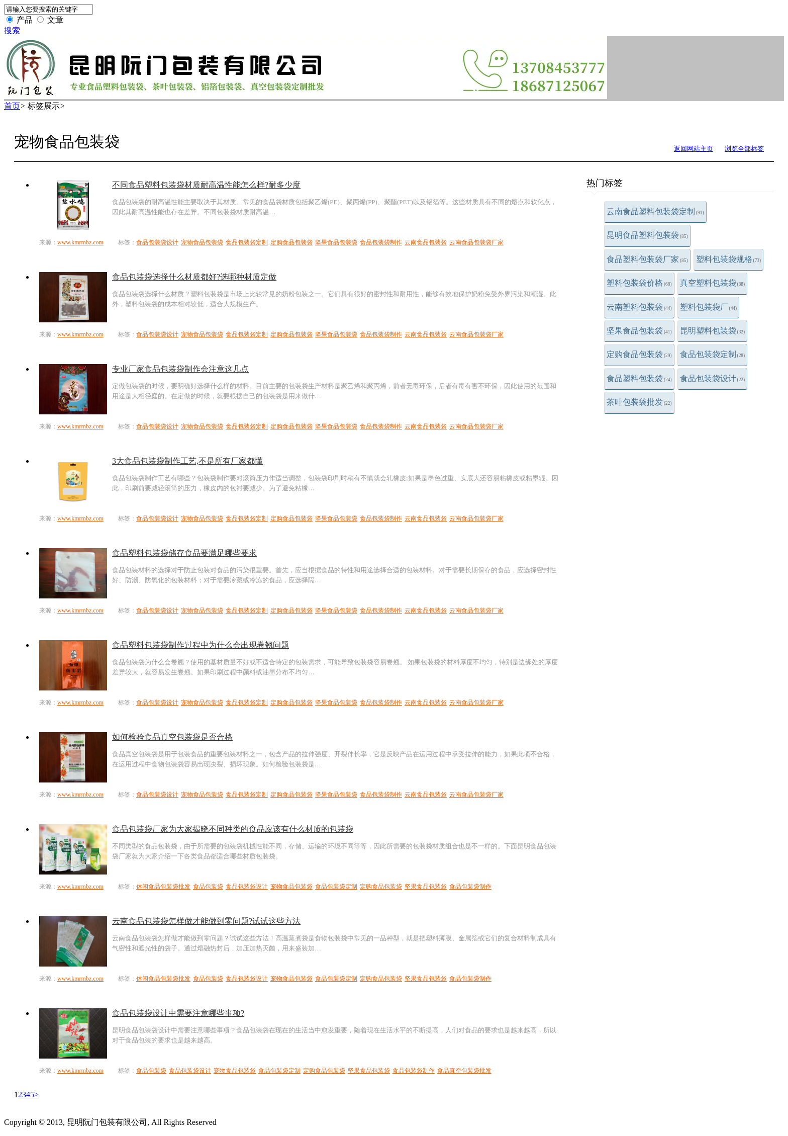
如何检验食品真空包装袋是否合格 (172, 737)
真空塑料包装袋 (712, 283)
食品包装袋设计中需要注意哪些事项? (178, 1013)
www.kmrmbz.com (80, 242)
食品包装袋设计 (712, 378)
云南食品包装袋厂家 (476, 242)
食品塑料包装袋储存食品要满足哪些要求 (184, 553)
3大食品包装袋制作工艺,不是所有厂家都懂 (187, 461)
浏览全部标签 (744, 148)
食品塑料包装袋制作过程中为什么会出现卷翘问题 (200, 645)
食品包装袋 (208, 886)
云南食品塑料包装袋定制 (655, 211)
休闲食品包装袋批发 (163, 886)
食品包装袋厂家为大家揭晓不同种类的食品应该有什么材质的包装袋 (232, 829)
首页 (12, 106)
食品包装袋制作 (381, 242)
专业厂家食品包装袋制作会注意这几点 (180, 369)
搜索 (12, 30)
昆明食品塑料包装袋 (647, 235)
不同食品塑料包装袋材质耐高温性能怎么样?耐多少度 (206, 185)
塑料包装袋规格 (728, 259)
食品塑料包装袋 (639, 378)
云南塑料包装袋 (639, 307)
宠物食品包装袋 (202, 242)
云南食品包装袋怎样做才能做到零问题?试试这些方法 (206, 921)
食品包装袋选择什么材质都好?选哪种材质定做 (194, 277)
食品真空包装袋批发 (464, 1070)
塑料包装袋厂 (708, 307)
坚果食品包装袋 (639, 330)
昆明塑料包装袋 (712, 330)
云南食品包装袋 (426, 242)
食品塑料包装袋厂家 (647, 259)
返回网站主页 (693, 148)
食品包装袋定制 (712, 354)
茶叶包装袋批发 (639, 402)
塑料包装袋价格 (639, 283)
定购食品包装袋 (639, 354)
